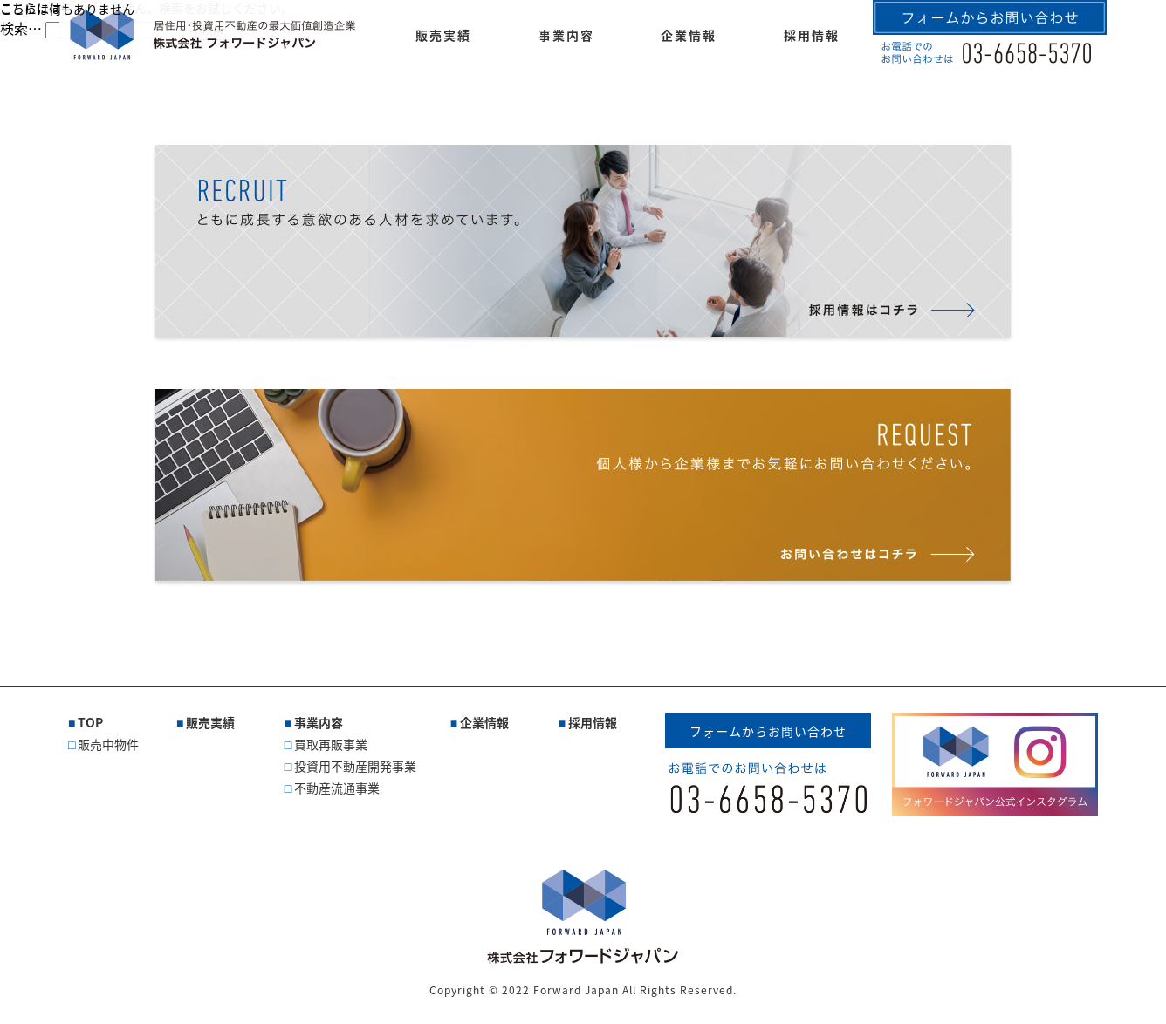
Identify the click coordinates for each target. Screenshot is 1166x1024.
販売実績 (210, 722)
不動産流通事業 (337, 787)
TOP (90, 722)
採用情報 (592, 722)
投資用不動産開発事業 (355, 766)
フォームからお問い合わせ (768, 731)
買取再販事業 (330, 744)
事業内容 (318, 722)
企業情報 (484, 722)
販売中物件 (108, 744)
